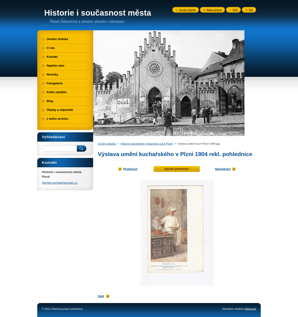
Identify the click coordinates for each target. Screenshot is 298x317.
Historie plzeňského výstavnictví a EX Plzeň (147, 143)
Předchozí (130, 169)
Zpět (101, 296)
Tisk (250, 9)
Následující (223, 169)
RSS (235, 9)
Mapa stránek (214, 9)
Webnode (250, 308)
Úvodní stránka (107, 143)
